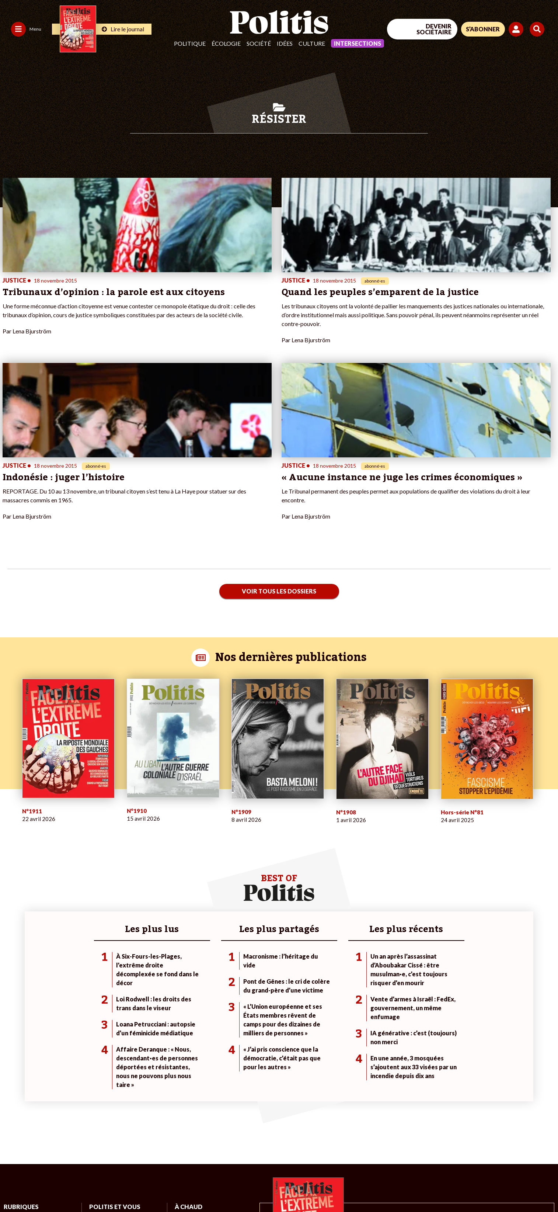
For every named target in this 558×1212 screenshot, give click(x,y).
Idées (285, 43)
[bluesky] (472, 1156)
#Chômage (187, 1094)
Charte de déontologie (110, 1186)
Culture (312, 43)
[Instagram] (519, 1156)
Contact (14, 1186)
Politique (190, 43)
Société (259, 43)
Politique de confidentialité (218, 1186)
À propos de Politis (111, 1094)
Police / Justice (62, 1101)
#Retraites (187, 1086)
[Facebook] (450, 1156)
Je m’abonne (103, 1078)
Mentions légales (53, 1186)
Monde (53, 1063)
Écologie (226, 43)
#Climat (183, 1063)
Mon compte (103, 1101)
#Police (183, 1070)
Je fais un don (105, 1063)
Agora (11, 1063)
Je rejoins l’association (114, 1086)
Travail (52, 1070)
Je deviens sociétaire (113, 1070)
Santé (51, 1094)
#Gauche (185, 1078)
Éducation (56, 1086)
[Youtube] (496, 1156)
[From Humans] (458, 1173)
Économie (56, 1078)
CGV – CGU (161, 1186)
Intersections (357, 43)
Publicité (270, 1186)
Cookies (300, 1186)
